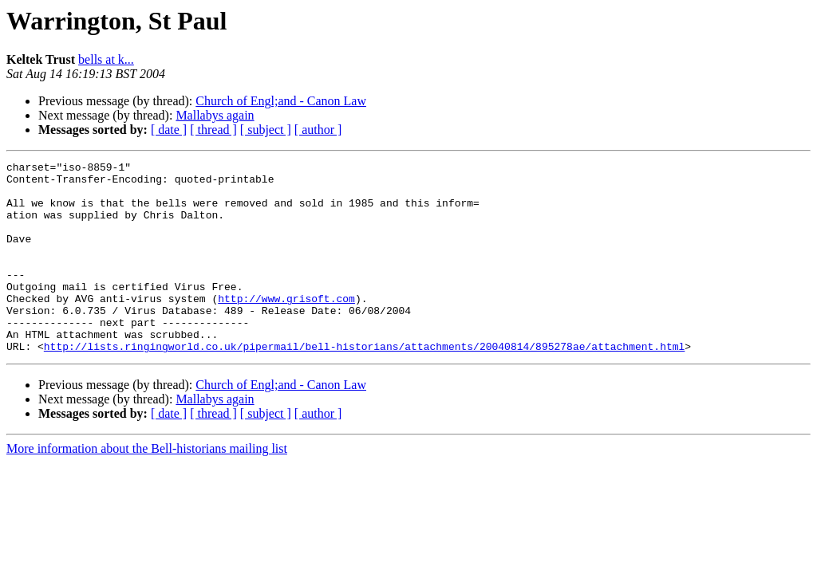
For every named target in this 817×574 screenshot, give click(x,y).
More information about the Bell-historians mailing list (146, 486)
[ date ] (169, 129)
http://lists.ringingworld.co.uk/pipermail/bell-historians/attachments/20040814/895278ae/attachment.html (364, 384)
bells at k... (106, 59)
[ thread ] (213, 129)
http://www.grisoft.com (286, 327)
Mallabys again (215, 115)
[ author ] (318, 129)
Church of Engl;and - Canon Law (280, 101)
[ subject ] (265, 129)
